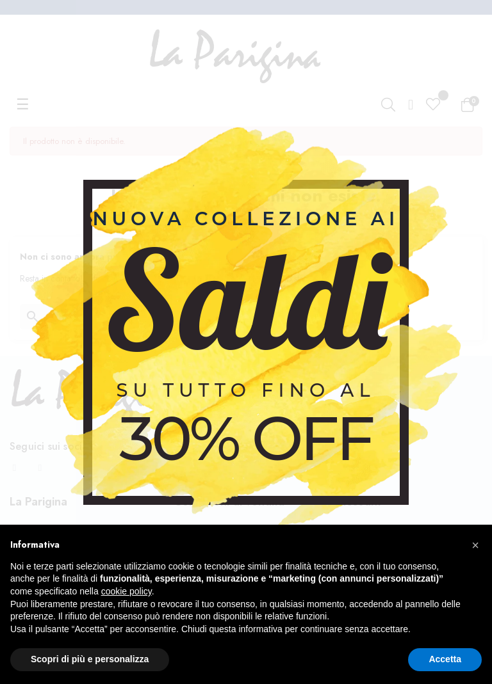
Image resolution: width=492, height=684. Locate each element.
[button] (475, 545)
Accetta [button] (445, 659)
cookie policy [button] (126, 591)
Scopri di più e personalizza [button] (90, 659)
